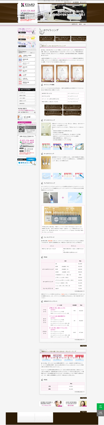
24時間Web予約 (100, 413)
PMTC (62, 294)
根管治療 (50, 240)
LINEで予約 (100, 406)
